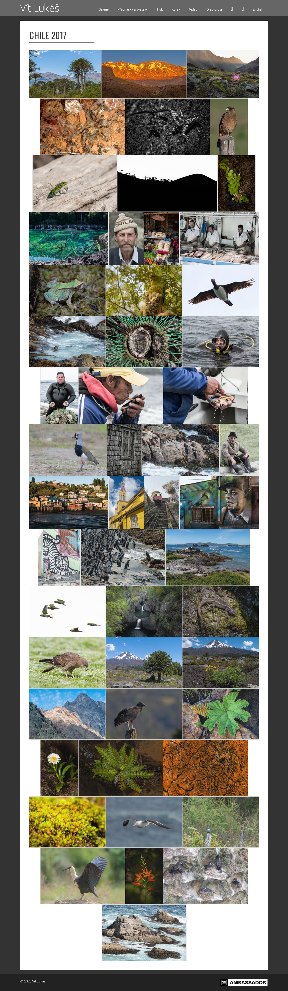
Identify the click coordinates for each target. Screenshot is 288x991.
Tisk (160, 9)
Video (193, 9)
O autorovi (214, 9)
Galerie (104, 9)
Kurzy (176, 9)
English (258, 9)
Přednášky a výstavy (133, 9)
